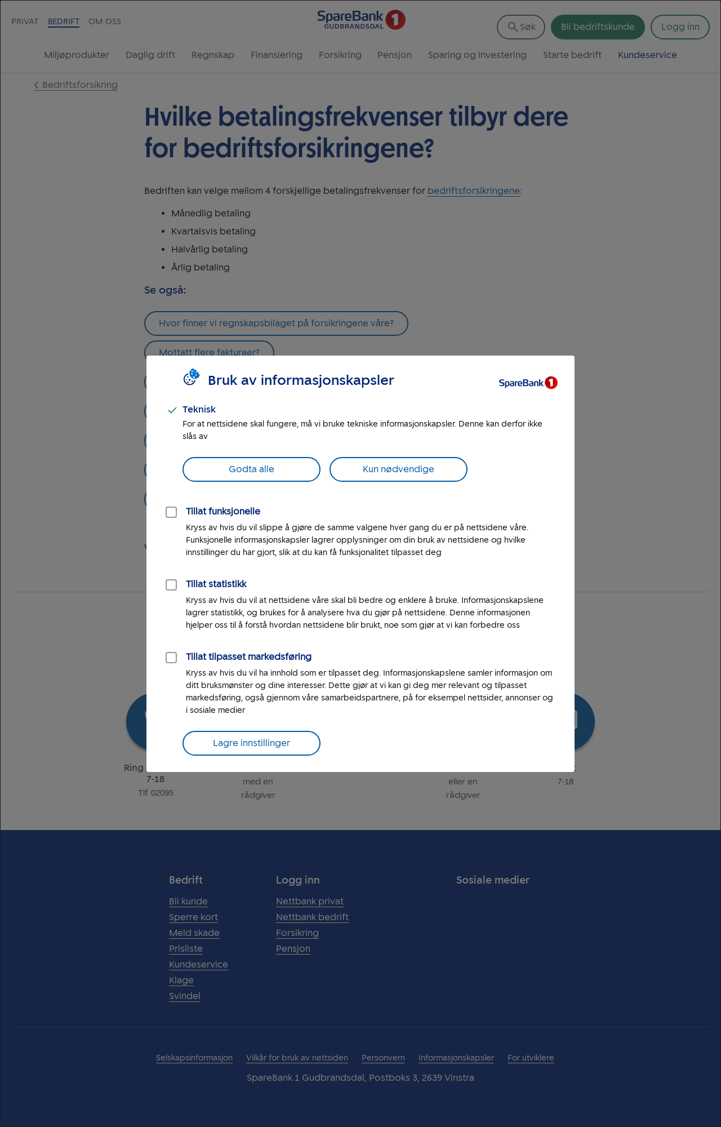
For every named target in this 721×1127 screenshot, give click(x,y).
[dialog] (360, 563)
